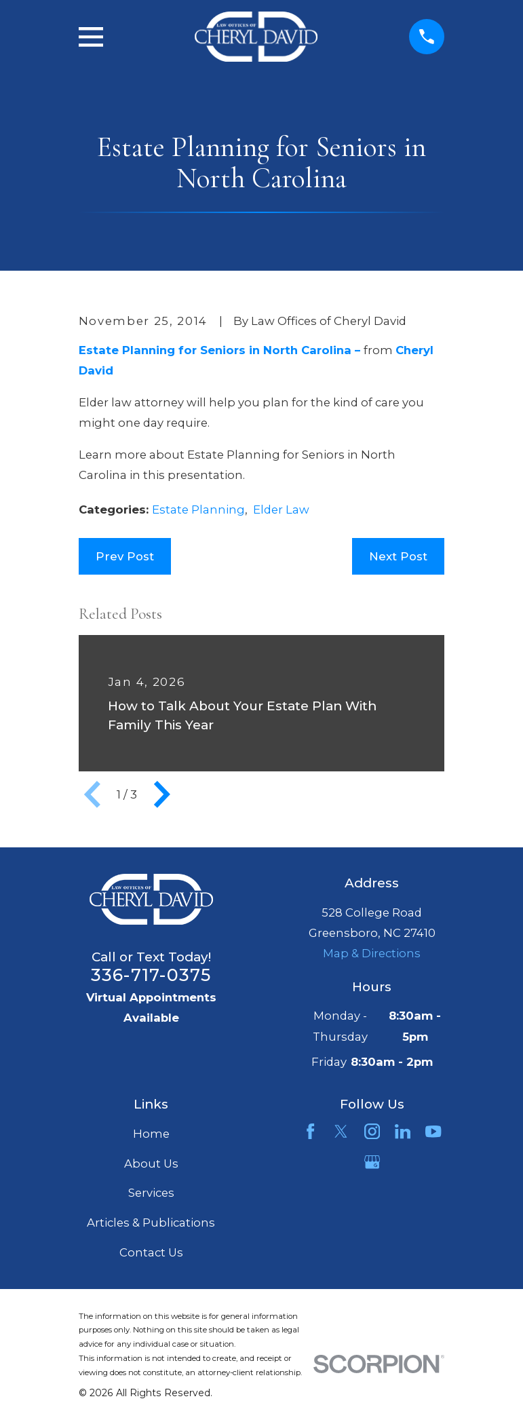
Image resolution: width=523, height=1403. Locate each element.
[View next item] (162, 794)
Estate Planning (198, 509)
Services (151, 1192)
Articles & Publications (151, 1222)
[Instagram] (372, 1131)
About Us (151, 1163)
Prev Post (125, 556)
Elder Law (281, 509)
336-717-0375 (151, 975)
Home (151, 1133)
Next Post (398, 556)
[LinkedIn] (402, 1131)
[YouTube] (433, 1131)
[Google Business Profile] (372, 1162)
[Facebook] (310, 1131)
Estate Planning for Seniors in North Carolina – (221, 350)
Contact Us (151, 1252)
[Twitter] (341, 1131)
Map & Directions (372, 953)
